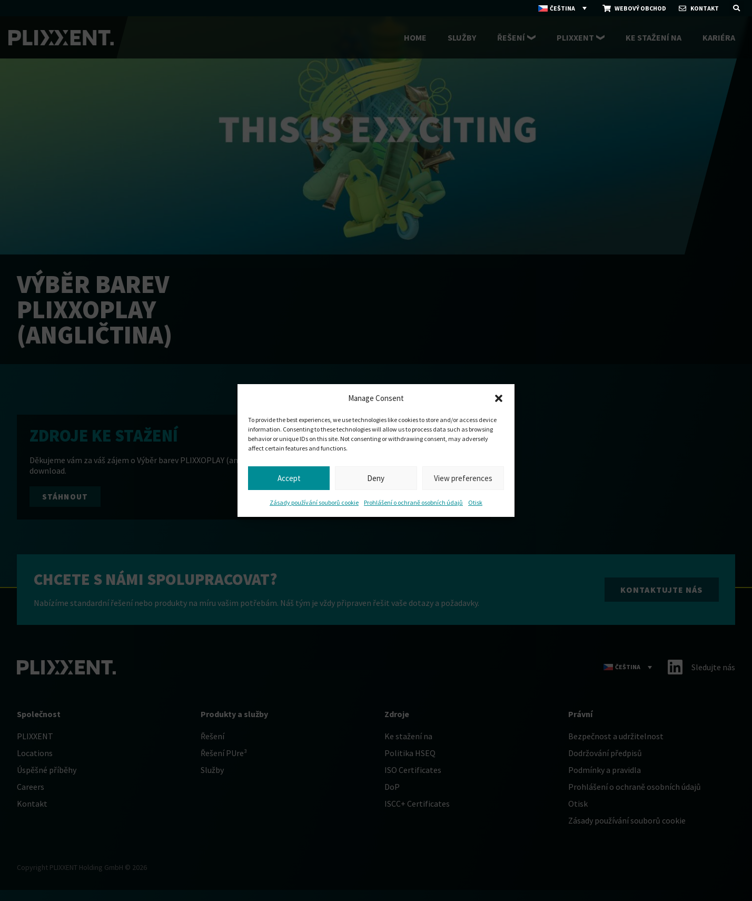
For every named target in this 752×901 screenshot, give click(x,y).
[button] (498, 398)
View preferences (463, 478)
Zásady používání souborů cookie (314, 502)
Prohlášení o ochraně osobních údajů (413, 502)
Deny (375, 478)
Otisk (475, 502)
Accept (289, 478)
